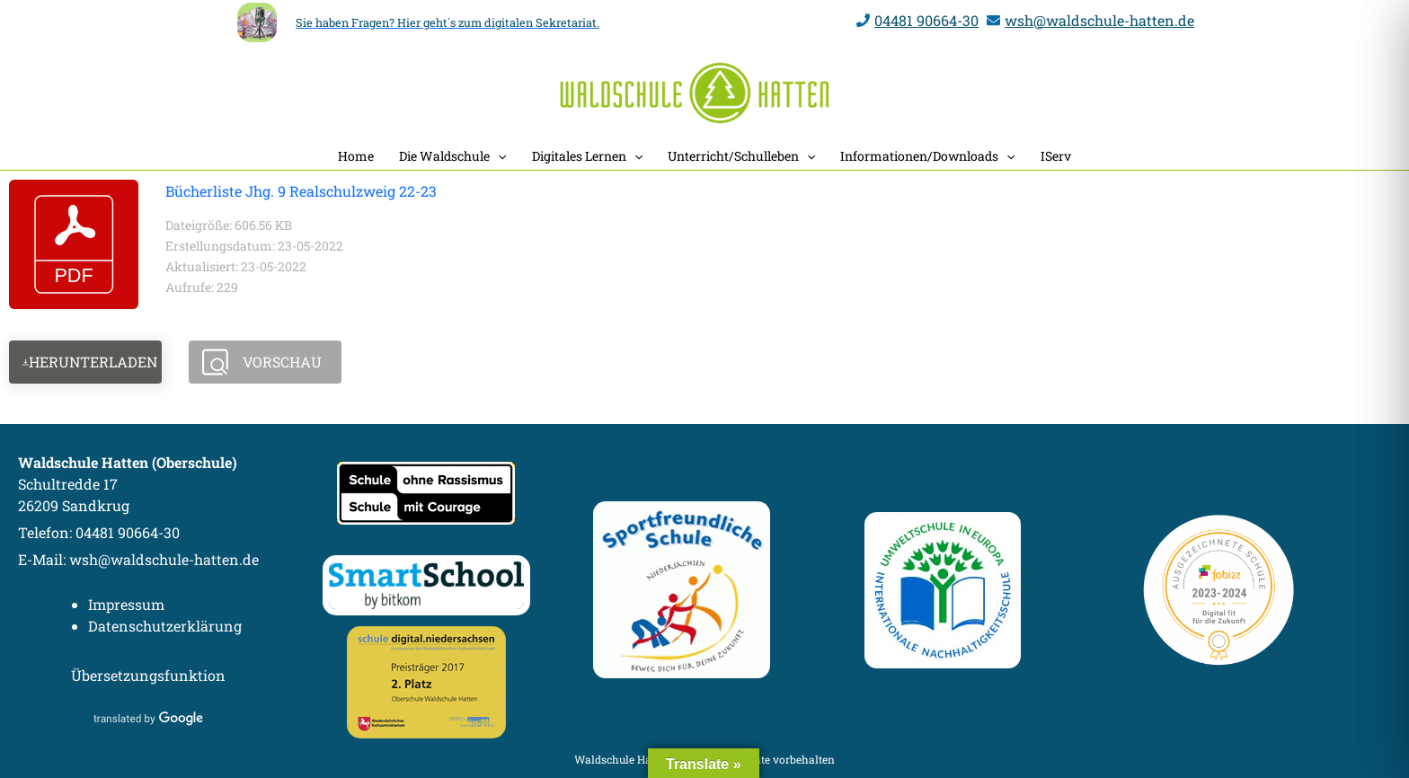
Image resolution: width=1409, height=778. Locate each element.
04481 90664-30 (926, 20)
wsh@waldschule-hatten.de (1099, 20)
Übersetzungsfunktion (148, 675)
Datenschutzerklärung (165, 625)
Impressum (126, 604)
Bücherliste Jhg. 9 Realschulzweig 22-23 (301, 190)
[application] (498, 156)
